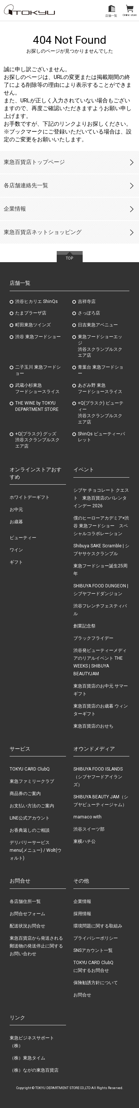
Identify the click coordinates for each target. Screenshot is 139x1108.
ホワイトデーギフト (30, 497)
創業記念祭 (84, 626)
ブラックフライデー (93, 638)
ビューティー (23, 537)
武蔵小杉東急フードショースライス (37, 388)
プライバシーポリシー (95, 938)
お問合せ (82, 994)
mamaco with (87, 817)
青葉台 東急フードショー (100, 370)
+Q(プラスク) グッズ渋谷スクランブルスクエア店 (37, 440)
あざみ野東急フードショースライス (100, 388)
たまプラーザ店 (30, 313)
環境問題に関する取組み (97, 926)
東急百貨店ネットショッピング (43, 232)
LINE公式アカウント (30, 818)
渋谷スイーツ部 (89, 829)
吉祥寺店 (87, 301)
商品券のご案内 (25, 793)
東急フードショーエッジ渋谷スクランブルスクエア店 (100, 346)
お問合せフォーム (27, 913)
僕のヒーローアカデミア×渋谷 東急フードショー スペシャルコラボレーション (101, 525)
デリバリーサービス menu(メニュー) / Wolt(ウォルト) (36, 850)
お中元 (16, 509)
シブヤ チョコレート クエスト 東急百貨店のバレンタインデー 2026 (101, 498)
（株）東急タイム (27, 1058)
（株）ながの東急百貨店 (34, 1070)
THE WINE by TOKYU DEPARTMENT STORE (37, 406)
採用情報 (82, 913)
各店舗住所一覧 (25, 901)
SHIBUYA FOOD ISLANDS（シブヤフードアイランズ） (98, 776)
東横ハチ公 (84, 841)
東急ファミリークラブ (32, 781)
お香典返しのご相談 (30, 830)
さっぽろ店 (89, 313)
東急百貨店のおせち (93, 726)
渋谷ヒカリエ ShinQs (36, 301)
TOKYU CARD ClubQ (30, 769)
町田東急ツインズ (33, 324)
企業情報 (15, 208)
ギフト (16, 562)
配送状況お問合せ (27, 926)
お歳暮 (16, 521)
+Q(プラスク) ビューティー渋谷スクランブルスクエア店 (100, 412)
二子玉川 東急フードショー (38, 370)
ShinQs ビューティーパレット (101, 437)
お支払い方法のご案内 (32, 805)
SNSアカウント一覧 (93, 950)
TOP (69, 258)
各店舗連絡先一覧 (26, 185)
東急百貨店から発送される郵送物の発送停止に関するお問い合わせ (36, 946)
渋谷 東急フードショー (38, 336)
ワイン (16, 550)
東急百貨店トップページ (34, 162)
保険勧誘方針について (95, 982)
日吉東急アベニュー (98, 324)
